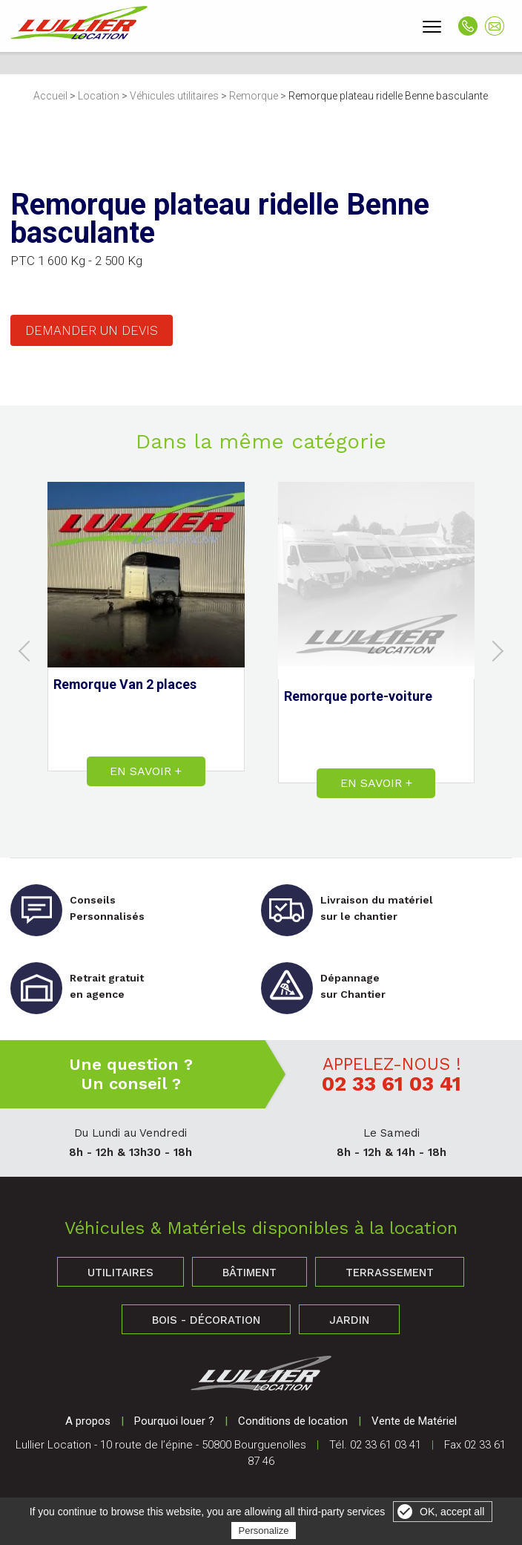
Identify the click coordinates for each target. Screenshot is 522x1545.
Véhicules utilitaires (174, 96)
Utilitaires (120, 1272)
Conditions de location (293, 1421)
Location (98, 96)
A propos (87, 1421)
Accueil (50, 96)
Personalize (264, 1530)
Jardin (349, 1320)
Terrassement (390, 1272)
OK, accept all (452, 1512)
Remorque (253, 96)
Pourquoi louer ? (174, 1421)
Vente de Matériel (414, 1421)
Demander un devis (91, 330)
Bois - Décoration (206, 1320)
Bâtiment (249, 1272)
